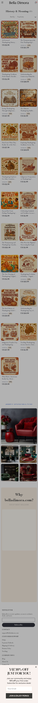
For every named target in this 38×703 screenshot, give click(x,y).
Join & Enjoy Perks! (19, 696)
